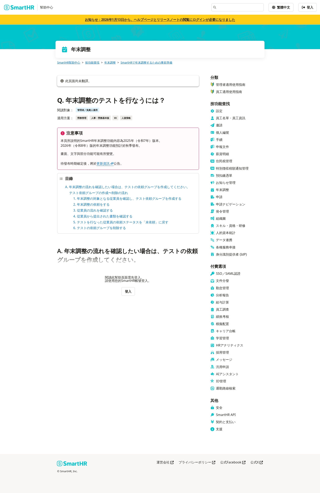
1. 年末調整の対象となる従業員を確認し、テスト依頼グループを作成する (127, 198)
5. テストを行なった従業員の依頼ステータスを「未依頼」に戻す (120, 222)
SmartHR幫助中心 (68, 62)
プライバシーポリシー (197, 462)
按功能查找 (92, 62)
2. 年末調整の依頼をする (91, 204)
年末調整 (110, 62)
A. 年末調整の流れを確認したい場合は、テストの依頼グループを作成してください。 (127, 187)
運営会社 (165, 462)
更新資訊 (105, 163)
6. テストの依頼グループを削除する (99, 228)
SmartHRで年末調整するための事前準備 (146, 62)
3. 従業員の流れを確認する (93, 210)
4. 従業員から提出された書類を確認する (102, 216)
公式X (256, 462)
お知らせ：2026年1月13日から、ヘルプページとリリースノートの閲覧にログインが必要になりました (160, 19)
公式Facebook (233, 462)
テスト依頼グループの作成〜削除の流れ (98, 193)
